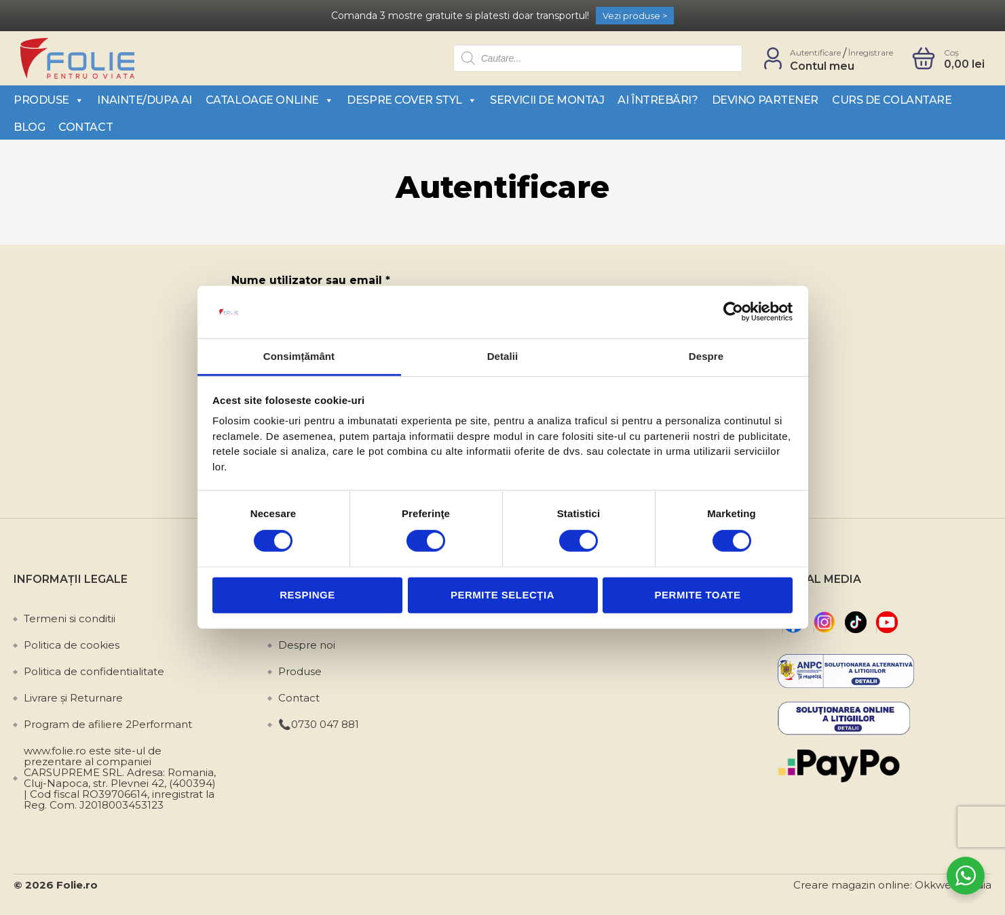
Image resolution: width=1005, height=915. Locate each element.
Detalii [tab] (502, 356)
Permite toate (698, 595)
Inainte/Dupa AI (144, 100)
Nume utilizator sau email (310, 280)
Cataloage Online (269, 100)
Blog (29, 127)
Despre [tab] (706, 356)
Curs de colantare (891, 100)
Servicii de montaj (547, 100)
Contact (85, 127)
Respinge (307, 595)
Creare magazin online (851, 884)
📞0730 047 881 (318, 724)
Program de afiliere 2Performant (108, 724)
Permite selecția (502, 595)
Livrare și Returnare (73, 697)
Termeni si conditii (69, 618)
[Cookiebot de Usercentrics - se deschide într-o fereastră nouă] (733, 312)
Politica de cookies (71, 644)
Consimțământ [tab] (299, 356)
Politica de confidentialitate (94, 671)
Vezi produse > (635, 15)
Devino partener (765, 100)
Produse (48, 100)
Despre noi (306, 644)
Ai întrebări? (658, 100)
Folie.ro (77, 884)
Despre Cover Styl (411, 100)
